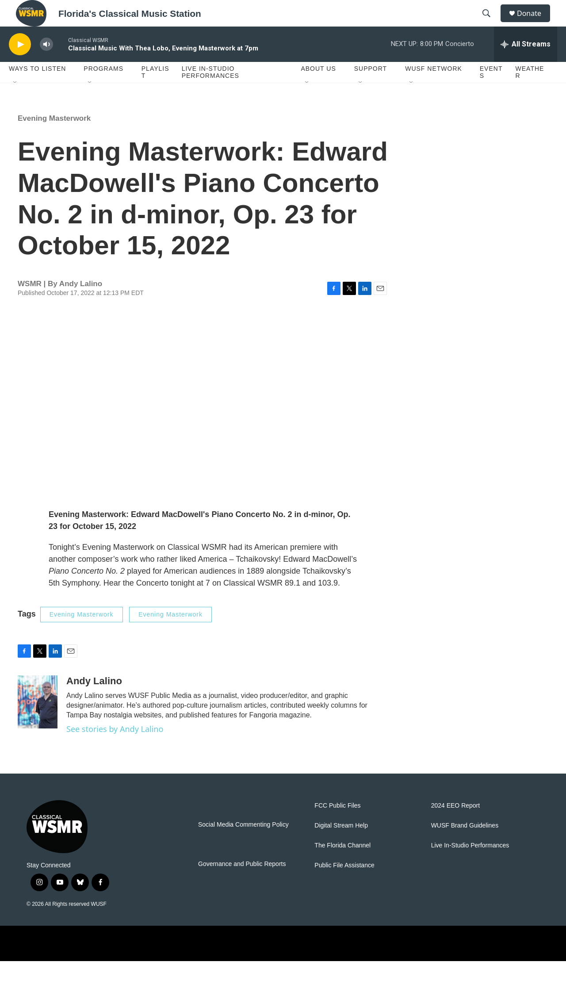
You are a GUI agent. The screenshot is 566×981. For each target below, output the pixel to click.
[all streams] (525, 64)
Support (370, 88)
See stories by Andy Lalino (114, 748)
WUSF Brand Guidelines (465, 845)
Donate (534, 23)
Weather (530, 92)
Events (491, 92)
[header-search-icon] (490, 23)
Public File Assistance (344, 885)
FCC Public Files (337, 825)
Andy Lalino (80, 303)
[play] (20, 64)
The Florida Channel (342, 865)
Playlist (155, 92)
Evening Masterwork (54, 138)
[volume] (46, 64)
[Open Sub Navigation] (15, 102)
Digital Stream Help (341, 845)
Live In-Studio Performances (210, 92)
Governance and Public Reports (242, 884)
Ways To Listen (37, 88)
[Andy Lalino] (37, 721)
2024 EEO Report (455, 825)
